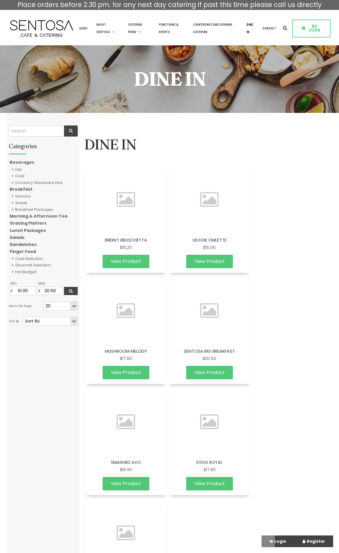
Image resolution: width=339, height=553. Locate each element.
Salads (17, 237)
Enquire (273, 434)
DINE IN (249, 28)
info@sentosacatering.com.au (293, 424)
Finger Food (23, 251)
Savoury (23, 196)
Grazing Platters (28, 223)
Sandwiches (23, 244)
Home (81, 28)
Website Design (155, 537)
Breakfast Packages (34, 209)
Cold (19, 176)
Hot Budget (25, 272)
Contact (269, 28)
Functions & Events (167, 28)
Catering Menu (133, 28)
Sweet (21, 203)
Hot (18, 169)
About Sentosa (101, 28)
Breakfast (21, 189)
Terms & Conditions (110, 448)
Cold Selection (29, 258)
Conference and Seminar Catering (211, 28)
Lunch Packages (28, 230)
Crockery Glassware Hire (39, 182)
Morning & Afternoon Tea (38, 216)
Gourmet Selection (33, 265)
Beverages (22, 162)
